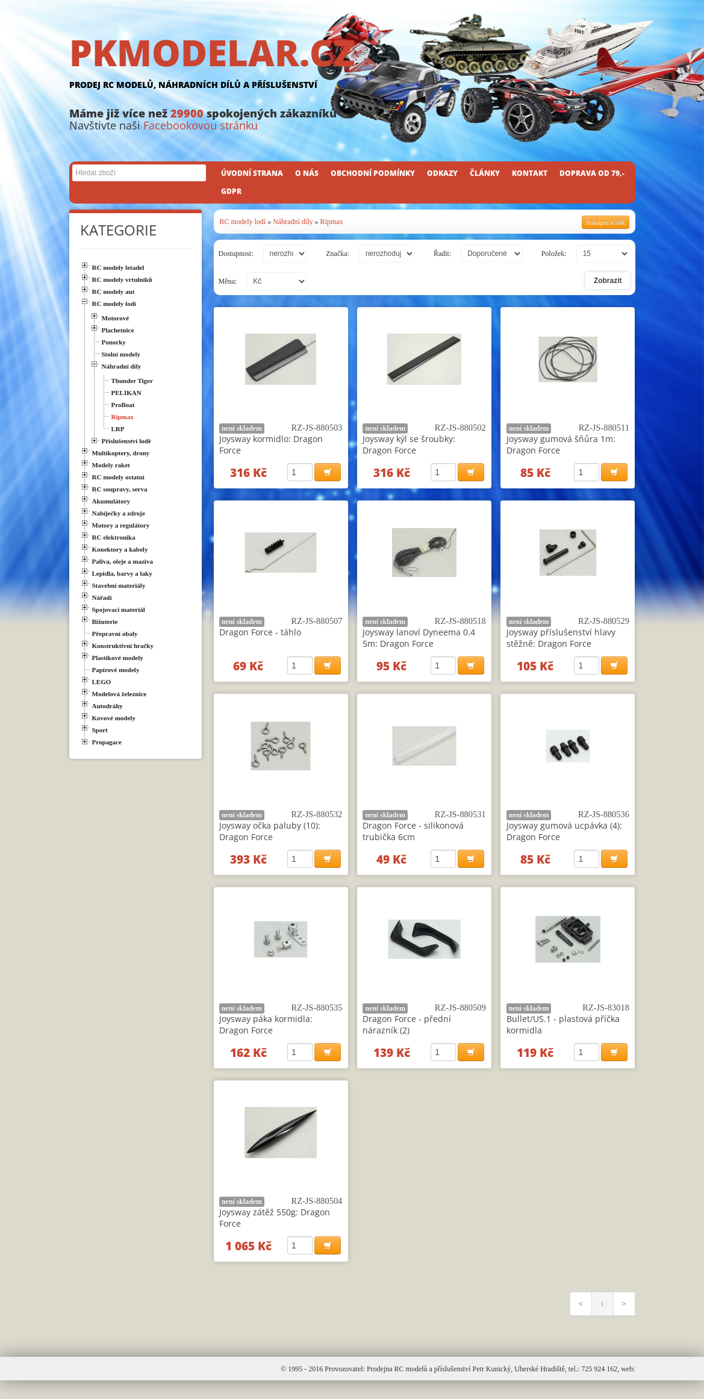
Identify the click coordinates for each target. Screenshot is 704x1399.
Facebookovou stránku (200, 125)
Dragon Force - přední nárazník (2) (407, 1035)
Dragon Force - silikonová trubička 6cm (413, 838)
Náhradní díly (293, 221)
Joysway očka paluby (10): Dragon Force (269, 838)
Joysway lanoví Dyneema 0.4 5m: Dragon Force (419, 641)
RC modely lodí (243, 221)
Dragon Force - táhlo (260, 635)
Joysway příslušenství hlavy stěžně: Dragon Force (560, 641)
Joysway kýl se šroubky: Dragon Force (409, 444)
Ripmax (331, 221)
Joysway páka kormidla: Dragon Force (266, 1035)
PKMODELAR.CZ (352, 64)
